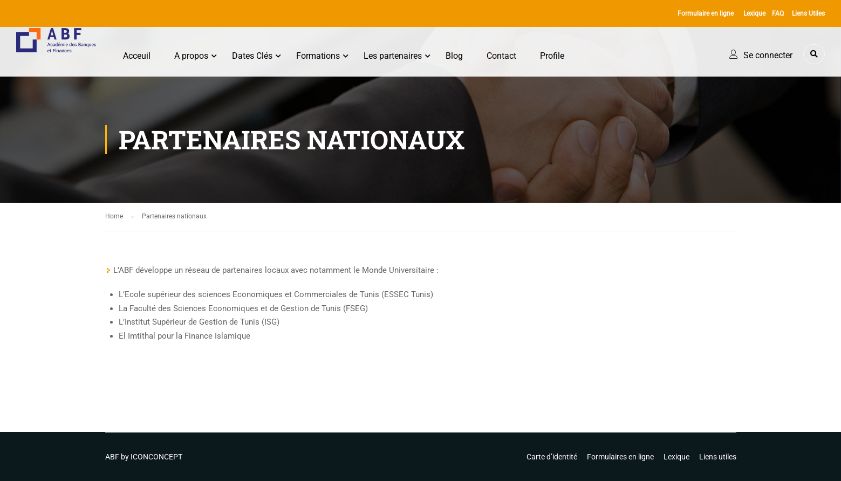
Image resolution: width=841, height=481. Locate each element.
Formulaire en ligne (706, 13)
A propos (192, 56)
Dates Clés (253, 56)
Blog (455, 56)
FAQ (778, 13)
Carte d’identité (552, 456)
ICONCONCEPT (156, 456)
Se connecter (767, 55)
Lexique (754, 13)
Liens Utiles (808, 13)
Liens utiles (717, 456)
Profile (553, 56)
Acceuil (138, 56)
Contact (502, 56)
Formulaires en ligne (620, 456)
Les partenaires (394, 56)
